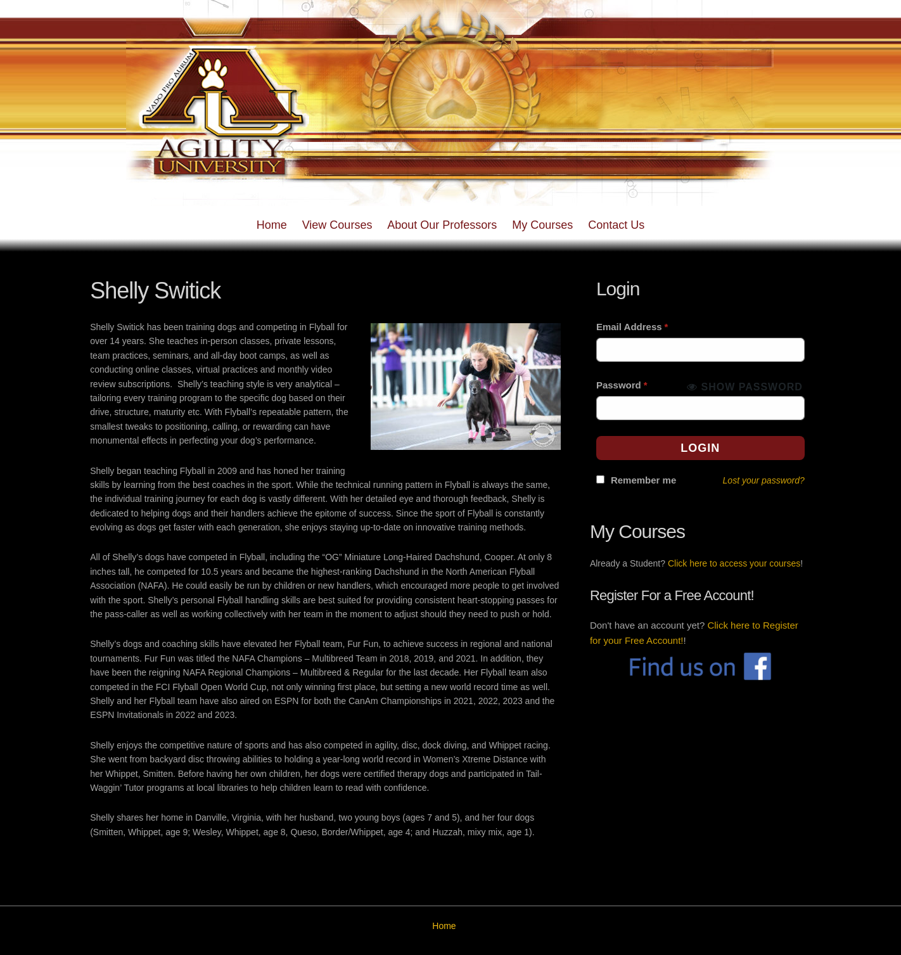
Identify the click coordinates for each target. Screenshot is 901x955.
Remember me (643, 480)
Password (622, 385)
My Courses (542, 225)
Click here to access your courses (734, 563)
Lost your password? (764, 480)
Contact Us (616, 225)
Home (272, 225)
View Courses (337, 225)
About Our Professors (442, 225)
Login (700, 448)
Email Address (632, 326)
